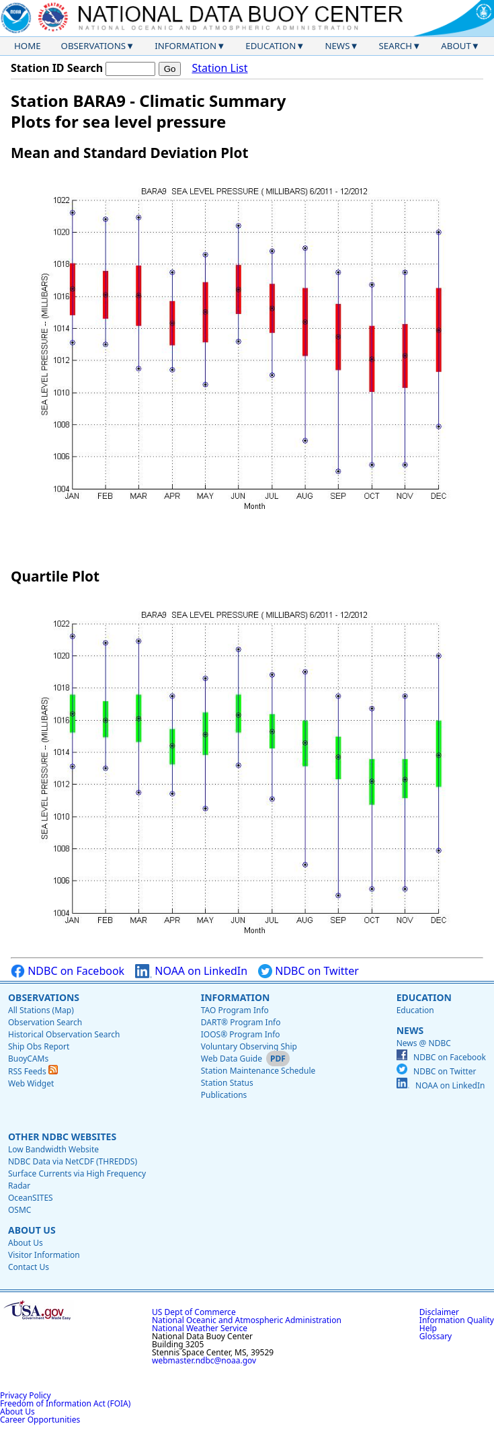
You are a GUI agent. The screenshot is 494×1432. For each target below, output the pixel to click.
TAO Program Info (235, 1010)
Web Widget (31, 1083)
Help (428, 1328)
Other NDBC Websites (62, 1136)
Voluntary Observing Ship (249, 1046)
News (337, 46)
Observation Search (45, 1022)
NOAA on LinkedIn (191, 971)
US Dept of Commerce (194, 1312)
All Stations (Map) (41, 1010)
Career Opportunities (40, 1419)
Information (185, 46)
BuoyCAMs (28, 1058)
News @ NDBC (424, 1043)
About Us (32, 1230)
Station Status (227, 1082)
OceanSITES (30, 1197)
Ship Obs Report (38, 1046)
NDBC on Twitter (308, 971)
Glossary (435, 1336)
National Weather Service (199, 1328)
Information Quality (456, 1320)
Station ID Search (57, 68)
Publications (224, 1095)
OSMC (19, 1210)
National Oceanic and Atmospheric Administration (246, 1320)
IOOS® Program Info (240, 1034)
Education (270, 46)
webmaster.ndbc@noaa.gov (204, 1360)
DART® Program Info (241, 1022)
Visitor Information (44, 1255)
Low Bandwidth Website (53, 1149)
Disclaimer (439, 1312)
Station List (219, 68)
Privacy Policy (25, 1395)
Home (27, 46)
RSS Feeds (33, 1071)
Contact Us (28, 1267)
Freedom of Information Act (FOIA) (65, 1403)
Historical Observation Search (64, 1034)
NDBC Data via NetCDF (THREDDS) (72, 1161)
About (456, 46)
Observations (93, 46)
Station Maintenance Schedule (258, 1070)
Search (396, 46)
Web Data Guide (231, 1058)
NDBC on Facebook (67, 971)
